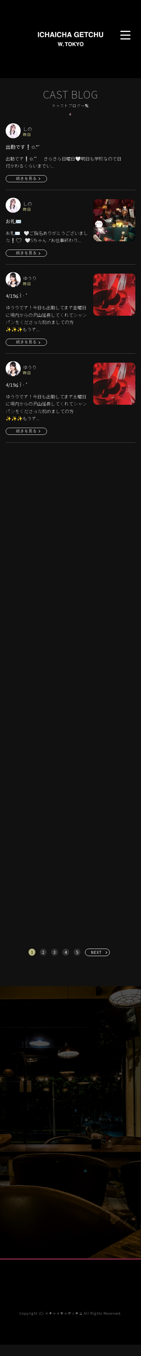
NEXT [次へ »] (96, 952)
